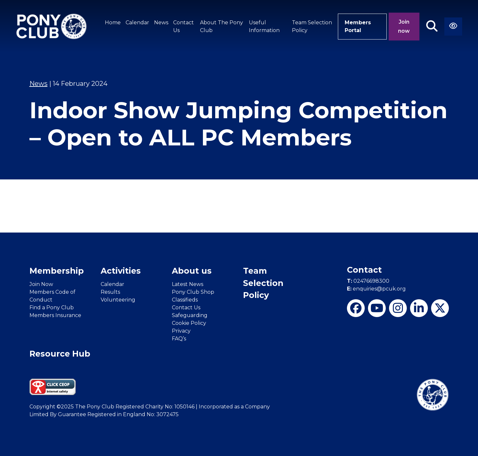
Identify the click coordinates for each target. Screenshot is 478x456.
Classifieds (185, 300)
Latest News (187, 284)
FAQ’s (179, 339)
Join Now (41, 284)
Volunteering (118, 300)
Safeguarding (189, 315)
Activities (121, 271)
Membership (56, 271)
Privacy (181, 331)
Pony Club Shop (193, 292)
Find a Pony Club (51, 307)
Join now (404, 26)
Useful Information (264, 26)
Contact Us (183, 26)
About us (192, 271)
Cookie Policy (189, 323)
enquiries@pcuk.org (376, 289)
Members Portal (358, 26)
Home (113, 22)
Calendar (137, 22)
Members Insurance (55, 315)
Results (110, 292)
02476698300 (368, 281)
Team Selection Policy (312, 26)
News (161, 22)
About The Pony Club (221, 26)
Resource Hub (59, 354)
